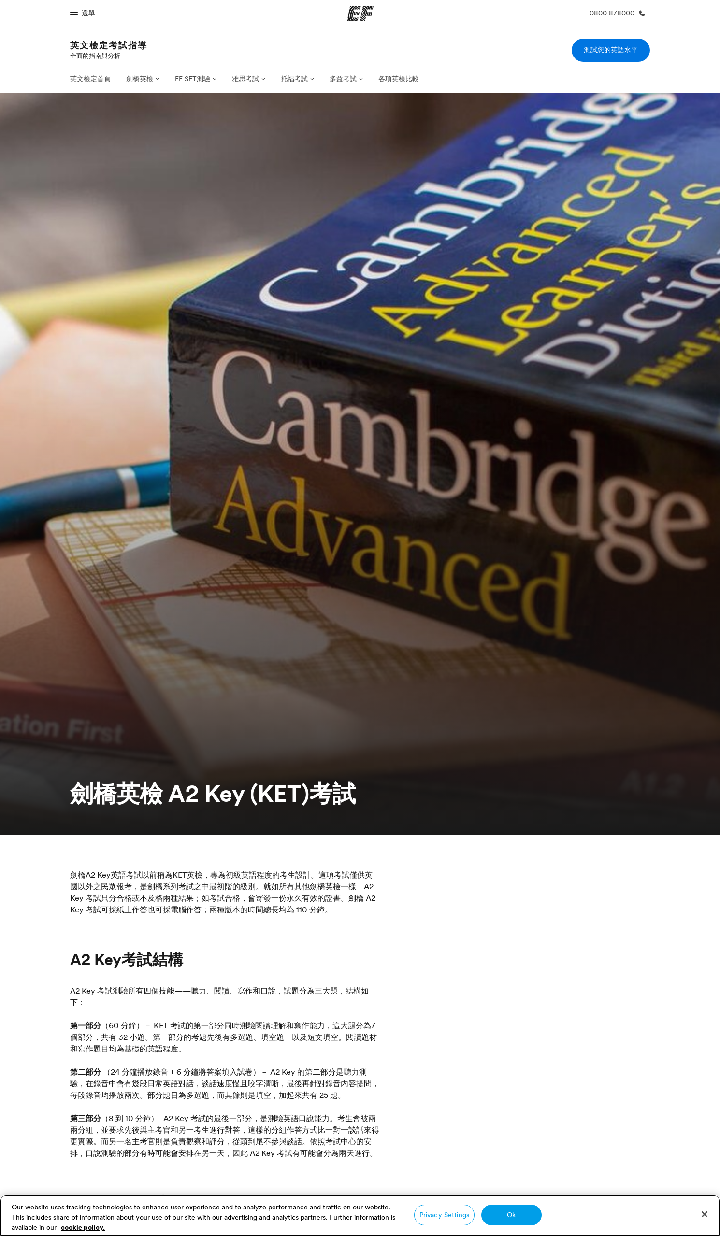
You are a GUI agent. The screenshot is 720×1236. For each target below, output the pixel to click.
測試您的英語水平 (611, 50)
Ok (511, 1215)
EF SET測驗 (192, 79)
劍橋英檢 (139, 79)
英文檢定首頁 (90, 79)
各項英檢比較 (398, 79)
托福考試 (294, 79)
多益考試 (343, 79)
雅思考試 (245, 79)
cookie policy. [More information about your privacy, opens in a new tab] (83, 1227)
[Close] (704, 1214)
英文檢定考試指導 (108, 45)
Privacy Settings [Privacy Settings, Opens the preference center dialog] (444, 1215)
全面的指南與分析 (95, 55)
